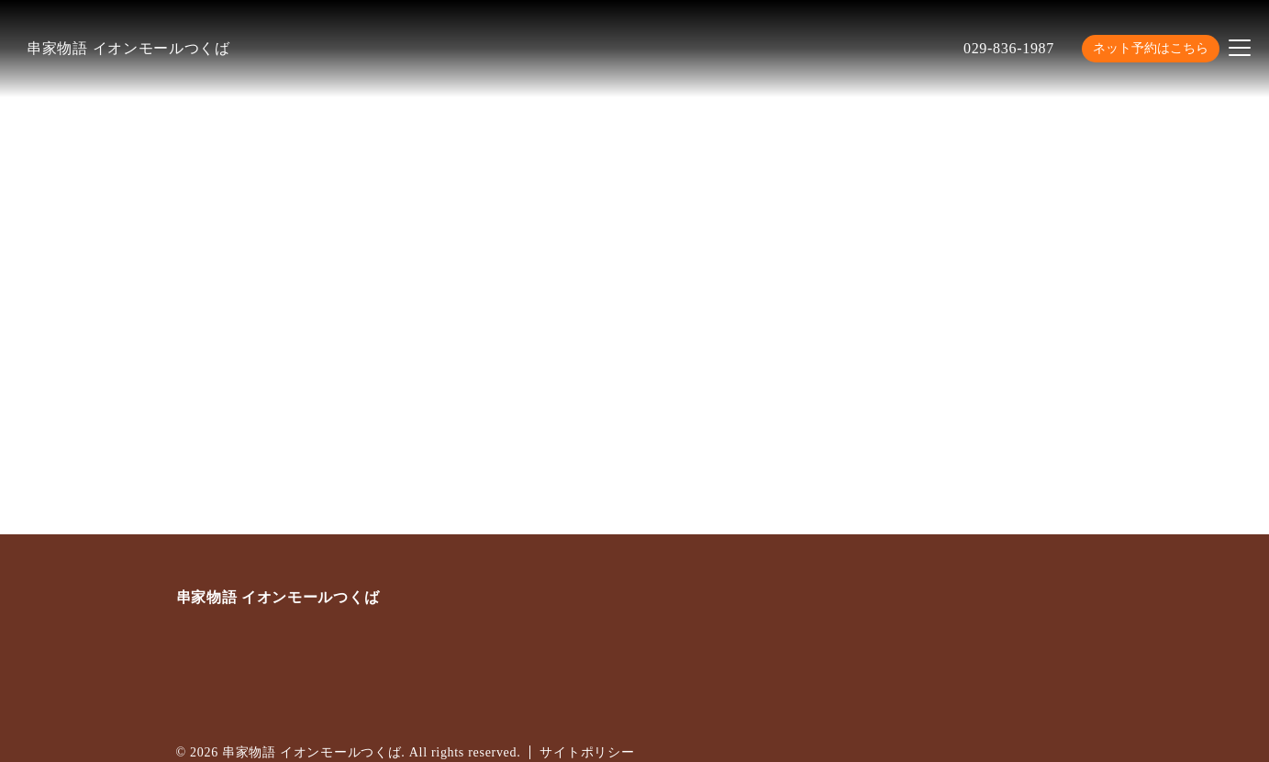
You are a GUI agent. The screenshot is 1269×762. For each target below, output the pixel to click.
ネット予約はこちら (1150, 48)
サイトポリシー (587, 752)
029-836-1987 (1008, 48)
